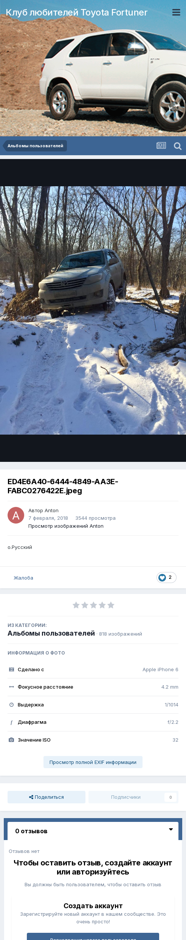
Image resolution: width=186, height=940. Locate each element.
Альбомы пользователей (51, 633)
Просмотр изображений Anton (66, 526)
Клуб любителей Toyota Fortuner (76, 12)
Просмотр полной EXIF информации (93, 762)
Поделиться (46, 797)
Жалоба (23, 578)
